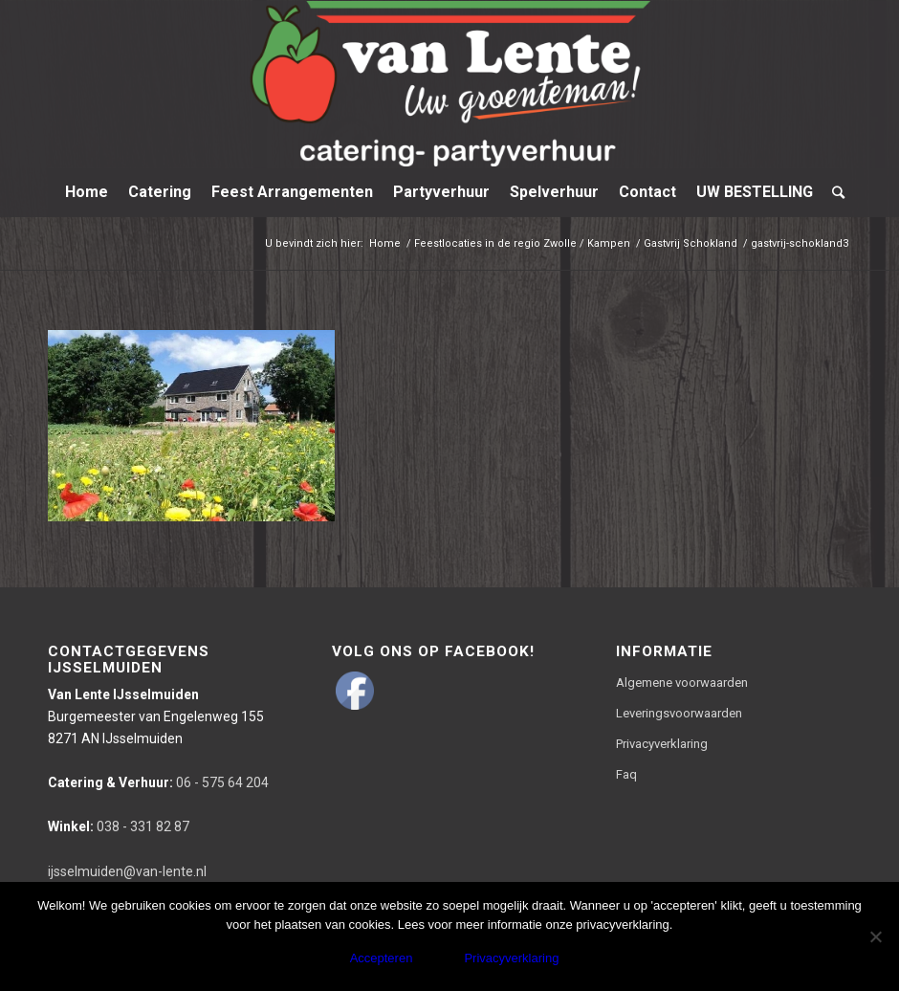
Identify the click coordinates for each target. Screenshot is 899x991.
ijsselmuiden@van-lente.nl (127, 871)
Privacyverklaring (662, 744)
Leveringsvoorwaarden (679, 713)
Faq (626, 774)
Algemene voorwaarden (682, 682)
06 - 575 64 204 (158, 782)
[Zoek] (833, 192)
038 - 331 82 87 (118, 826)
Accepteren (381, 958)
